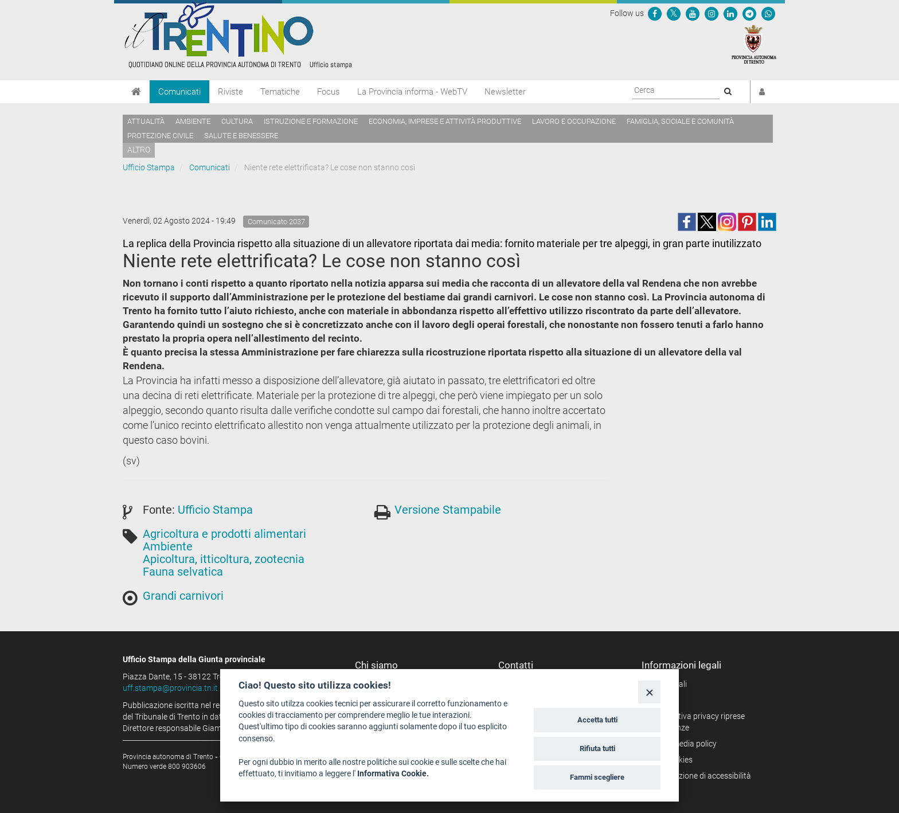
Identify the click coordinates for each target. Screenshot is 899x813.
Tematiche (280, 92)
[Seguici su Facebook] (655, 13)
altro (138, 149)
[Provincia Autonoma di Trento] (754, 43)
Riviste (230, 92)
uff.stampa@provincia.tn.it (170, 688)
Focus (328, 92)
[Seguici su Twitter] (674, 13)
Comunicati (179, 92)
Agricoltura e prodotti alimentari (224, 534)
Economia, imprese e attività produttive (445, 121)
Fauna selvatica (183, 572)
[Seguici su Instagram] (711, 13)
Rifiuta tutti (597, 748)
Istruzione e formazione (311, 121)
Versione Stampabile (447, 510)
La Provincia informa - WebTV (412, 92)
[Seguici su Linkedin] (730, 13)
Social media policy (683, 743)
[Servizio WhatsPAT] (768, 13)
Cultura (237, 121)
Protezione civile (160, 135)
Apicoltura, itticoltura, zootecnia (223, 559)
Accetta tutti (597, 720)
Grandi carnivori (183, 596)
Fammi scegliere (597, 777)
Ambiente (192, 121)
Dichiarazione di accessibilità (700, 775)
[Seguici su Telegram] (749, 13)
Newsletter (505, 92)
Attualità (146, 121)
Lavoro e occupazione (574, 121)
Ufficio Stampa (149, 167)
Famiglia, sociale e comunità (680, 121)
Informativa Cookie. (393, 773)
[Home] (136, 91)
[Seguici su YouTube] (693, 13)
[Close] (649, 692)
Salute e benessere (241, 135)
